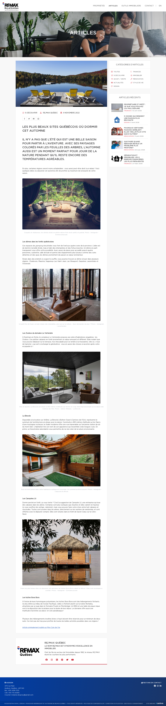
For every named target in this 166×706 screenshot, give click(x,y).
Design (115, 86)
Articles (113, 6)
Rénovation (137, 79)
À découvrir (29, 113)
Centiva (159, 703)
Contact (149, 6)
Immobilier (136, 75)
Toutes (115, 72)
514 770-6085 (14, 693)
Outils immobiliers (131, 6)
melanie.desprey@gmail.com (22, 695)
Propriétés (99, 6)
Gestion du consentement (133, 703)
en (160, 6)
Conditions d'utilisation (114, 703)
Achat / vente (118, 79)
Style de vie (137, 83)
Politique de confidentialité (94, 703)
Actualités (117, 83)
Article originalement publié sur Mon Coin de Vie (41, 627)
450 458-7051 (13, 690)
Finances (136, 72)
